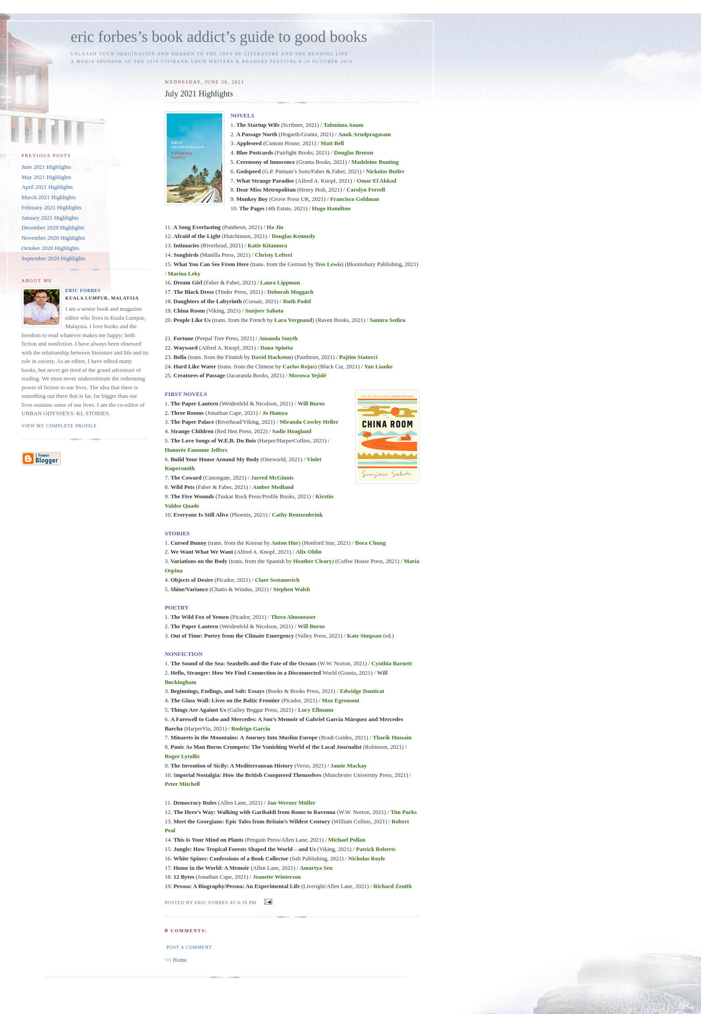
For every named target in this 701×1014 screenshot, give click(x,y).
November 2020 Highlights (53, 237)
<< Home (176, 959)
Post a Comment (189, 947)
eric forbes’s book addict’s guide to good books (219, 37)
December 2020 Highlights (52, 227)
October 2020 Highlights (50, 248)
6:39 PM (246, 902)
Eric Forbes (83, 290)
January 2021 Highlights (50, 217)
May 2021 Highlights (46, 177)
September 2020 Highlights (53, 258)
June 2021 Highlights (46, 166)
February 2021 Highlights (51, 207)
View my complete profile (59, 425)
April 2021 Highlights (47, 187)
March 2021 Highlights (48, 197)
